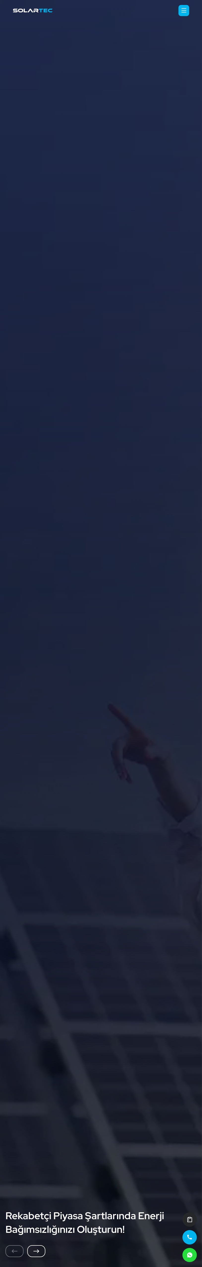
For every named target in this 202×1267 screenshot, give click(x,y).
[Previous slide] (14, 1251)
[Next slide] (36, 1251)
